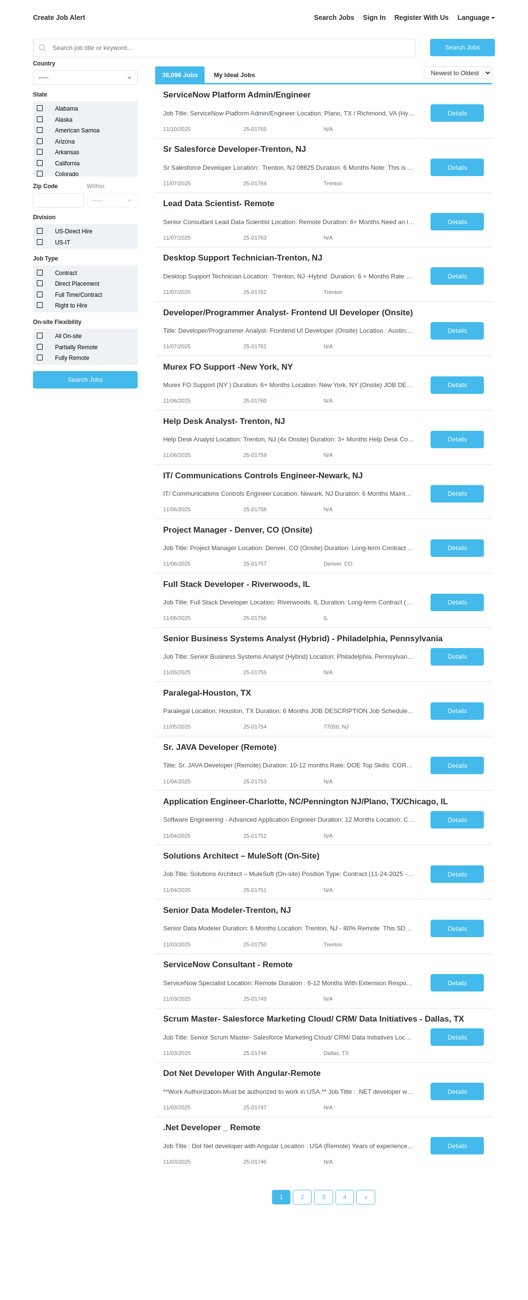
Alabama (66, 108)
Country (44, 63)
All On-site (68, 336)
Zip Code (45, 186)
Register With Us (421, 17)
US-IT (62, 242)
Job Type (45, 258)
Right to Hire (71, 305)
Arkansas (67, 152)
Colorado (67, 174)
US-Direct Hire (73, 231)
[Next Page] (365, 1197)
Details (457, 113)
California (67, 163)
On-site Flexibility (57, 322)
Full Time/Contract (78, 295)
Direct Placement (77, 283)
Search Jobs (334, 17)
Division (44, 217)
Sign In (374, 17)
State (40, 94)
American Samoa (77, 130)
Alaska (63, 119)
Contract (66, 273)
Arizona (65, 141)
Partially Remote (76, 347)
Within (96, 186)
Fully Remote (72, 358)
